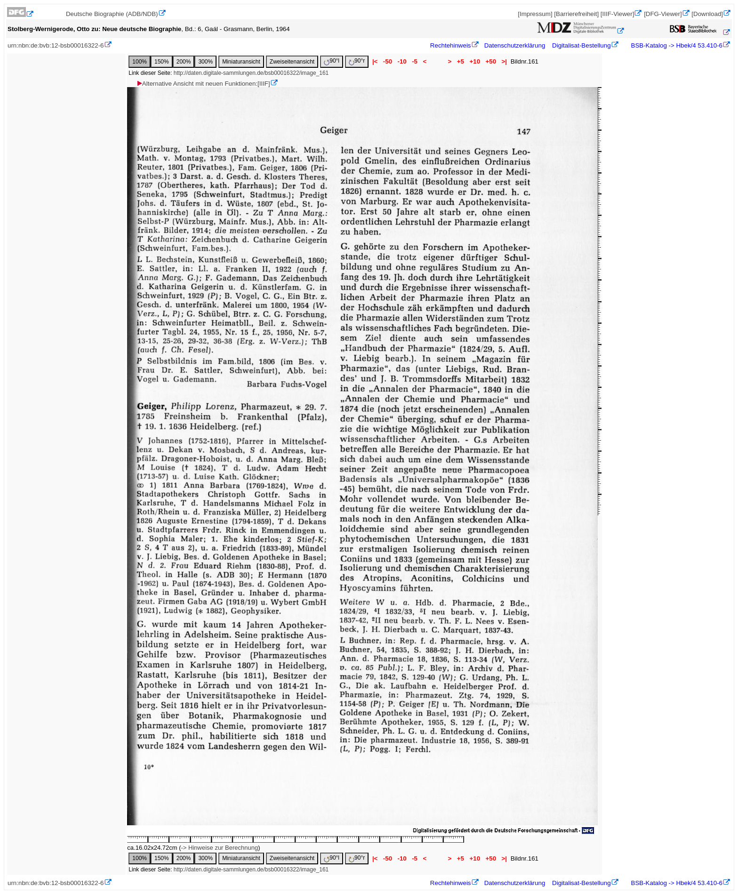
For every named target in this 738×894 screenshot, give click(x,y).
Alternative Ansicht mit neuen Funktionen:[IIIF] (203, 83)
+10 (475, 61)
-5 (414, 61)
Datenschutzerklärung (514, 45)
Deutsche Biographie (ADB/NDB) (112, 13)
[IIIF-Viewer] (617, 13)
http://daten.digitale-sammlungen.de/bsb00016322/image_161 (251, 73)
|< (374, 61)
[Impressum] (535, 13)
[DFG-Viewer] (663, 13)
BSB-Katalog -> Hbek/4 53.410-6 (675, 45)
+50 (491, 61)
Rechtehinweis (450, 45)
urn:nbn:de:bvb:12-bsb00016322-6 (56, 45)
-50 (387, 61)
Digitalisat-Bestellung (581, 45)
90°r (357, 61)
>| (504, 61)
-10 (402, 61)
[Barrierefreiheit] (576, 13)
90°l (331, 61)
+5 (460, 61)
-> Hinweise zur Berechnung (219, 847)
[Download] (707, 13)
